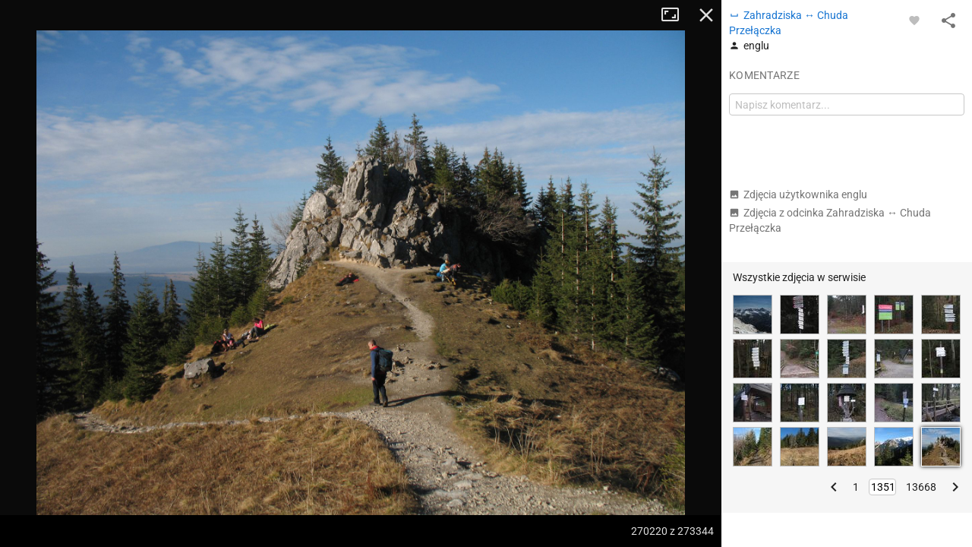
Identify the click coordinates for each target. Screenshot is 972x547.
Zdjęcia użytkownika (798, 194)
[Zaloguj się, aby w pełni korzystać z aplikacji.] (914, 20)
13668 (921, 487)
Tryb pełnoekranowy (676, 15)
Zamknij (706, 15)
